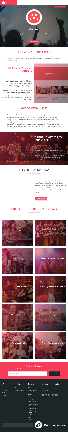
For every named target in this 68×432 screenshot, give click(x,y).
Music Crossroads (32, 408)
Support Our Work (60, 8)
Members (23, 8)
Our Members (18, 388)
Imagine (30, 397)
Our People (5, 393)
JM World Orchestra (33, 402)
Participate (38, 8)
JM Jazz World (31, 399)
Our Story (4, 390)
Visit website (34, 41)
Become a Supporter (47, 388)
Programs (30, 8)
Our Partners (5, 395)
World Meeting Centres (32, 411)
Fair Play (30, 394)
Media (57, 384)
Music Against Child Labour (33, 405)
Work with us (45, 390)
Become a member (20, 390)
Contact (57, 388)
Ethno (29, 388)
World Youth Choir (32, 415)
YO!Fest (30, 420)
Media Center (48, 8)
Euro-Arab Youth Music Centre (32, 391)
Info (17, 8)
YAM (29, 417)
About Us (4, 388)
